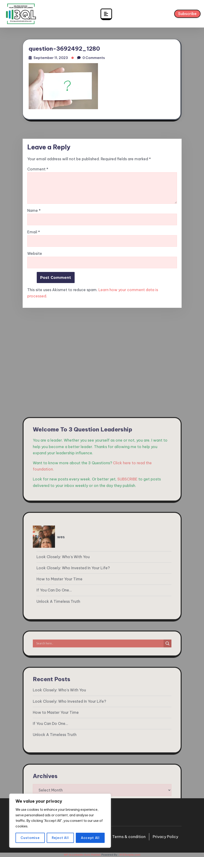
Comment (37, 169)
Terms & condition (129, 836)
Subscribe (187, 14)
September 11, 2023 (50, 57)
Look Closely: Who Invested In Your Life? (73, 713)
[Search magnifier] (167, 789)
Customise (30, 838)
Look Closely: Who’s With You (63, 702)
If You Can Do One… (54, 736)
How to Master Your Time (59, 724)
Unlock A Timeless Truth (58, 747)
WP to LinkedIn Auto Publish (82, 854)
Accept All (90, 838)
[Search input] (99, 789)
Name (34, 210)
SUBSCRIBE (127, 625)
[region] (60, 821)
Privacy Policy (165, 836)
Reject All (60, 838)
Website (34, 253)
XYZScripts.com (129, 854)
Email (33, 232)
